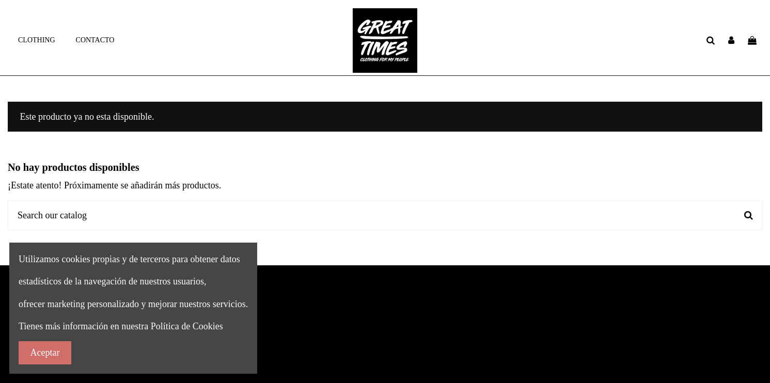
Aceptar (45, 352)
